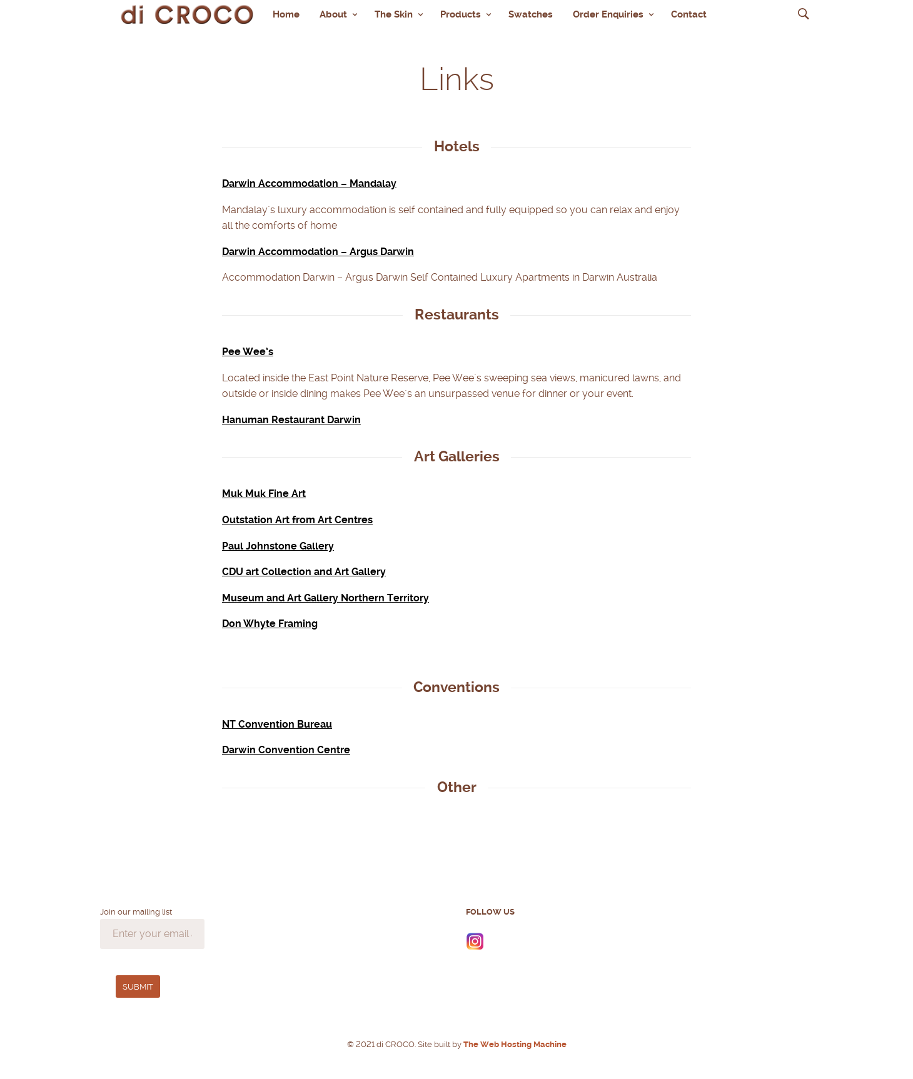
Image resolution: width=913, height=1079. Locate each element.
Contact (689, 14)
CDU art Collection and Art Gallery (304, 572)
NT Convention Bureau (277, 724)
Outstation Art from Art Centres (297, 520)
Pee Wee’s (247, 352)
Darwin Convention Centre (286, 750)
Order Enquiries (608, 14)
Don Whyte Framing (270, 624)
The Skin (394, 14)
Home (286, 14)
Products (460, 14)
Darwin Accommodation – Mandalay (309, 183)
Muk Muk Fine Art (264, 493)
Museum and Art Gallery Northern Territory (325, 598)
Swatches (530, 14)
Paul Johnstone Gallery (278, 546)
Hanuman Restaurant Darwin (291, 420)
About (333, 14)
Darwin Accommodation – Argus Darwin (318, 252)
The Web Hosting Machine (514, 1044)
